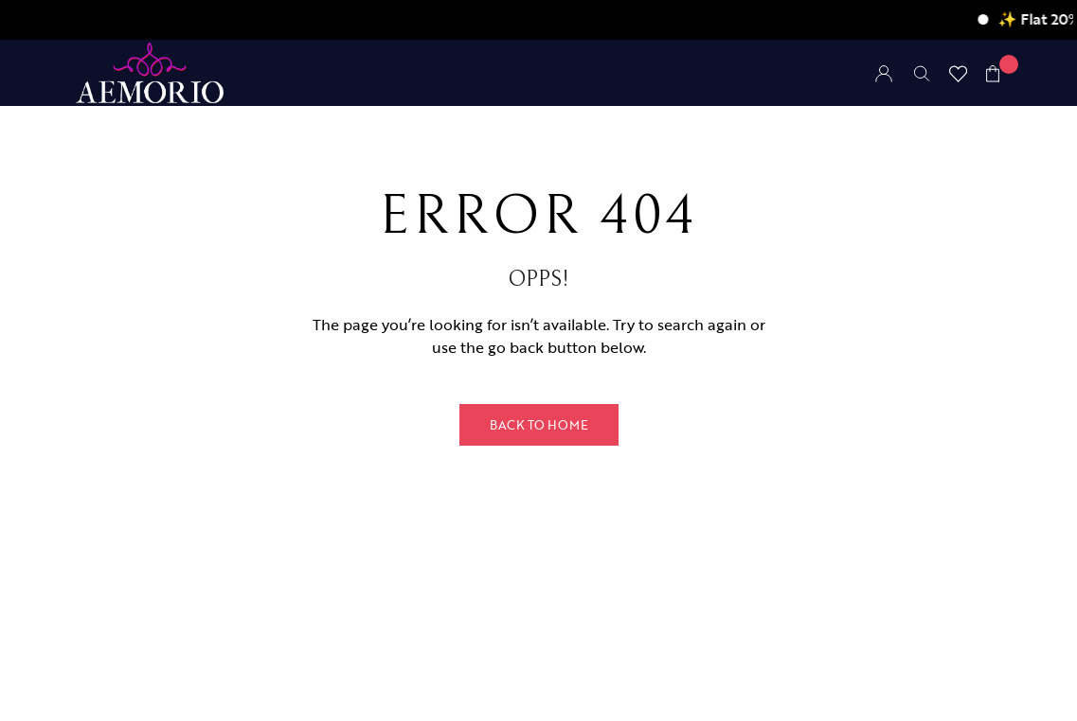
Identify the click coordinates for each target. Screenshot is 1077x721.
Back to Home (539, 424)
